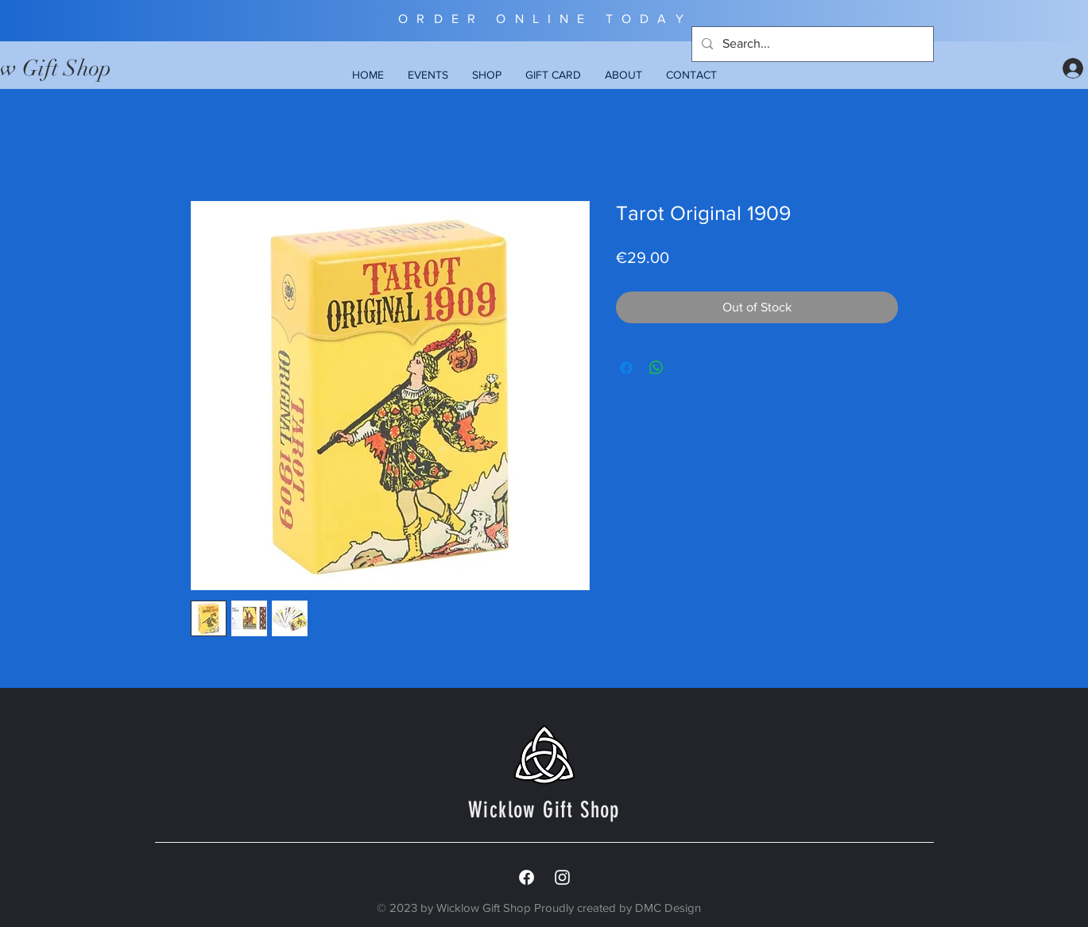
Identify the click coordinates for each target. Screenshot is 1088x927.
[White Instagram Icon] (562, 877)
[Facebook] (526, 877)
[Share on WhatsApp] (656, 367)
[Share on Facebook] (626, 367)
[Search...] (811, 44)
